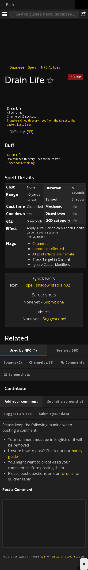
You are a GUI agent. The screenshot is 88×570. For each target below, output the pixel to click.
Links (77, 77)
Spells (32, 67)
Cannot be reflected (48, 248)
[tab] (23, 350)
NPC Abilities (50, 67)
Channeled (40, 243)
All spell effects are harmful (53, 254)
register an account (63, 556)
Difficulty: (18, 131)
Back (10, 4)
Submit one (54, 301)
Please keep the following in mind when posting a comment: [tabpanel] (44, 493)
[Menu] (4, 14)
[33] (30, 131)
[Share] (83, 14)
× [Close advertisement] (84, 564)
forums (67, 473)
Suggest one (54, 318)
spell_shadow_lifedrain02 (44, 285)
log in (43, 556)
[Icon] (12, 95)
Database (16, 67)
